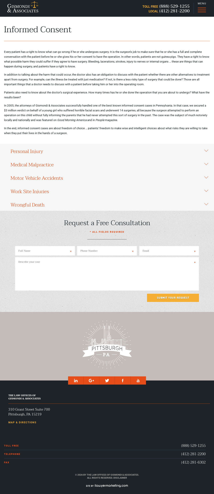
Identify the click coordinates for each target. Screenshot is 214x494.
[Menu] (202, 8)
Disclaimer (120, 477)
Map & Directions (22, 422)
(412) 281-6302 (193, 462)
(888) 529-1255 (193, 445)
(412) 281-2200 (193, 454)
